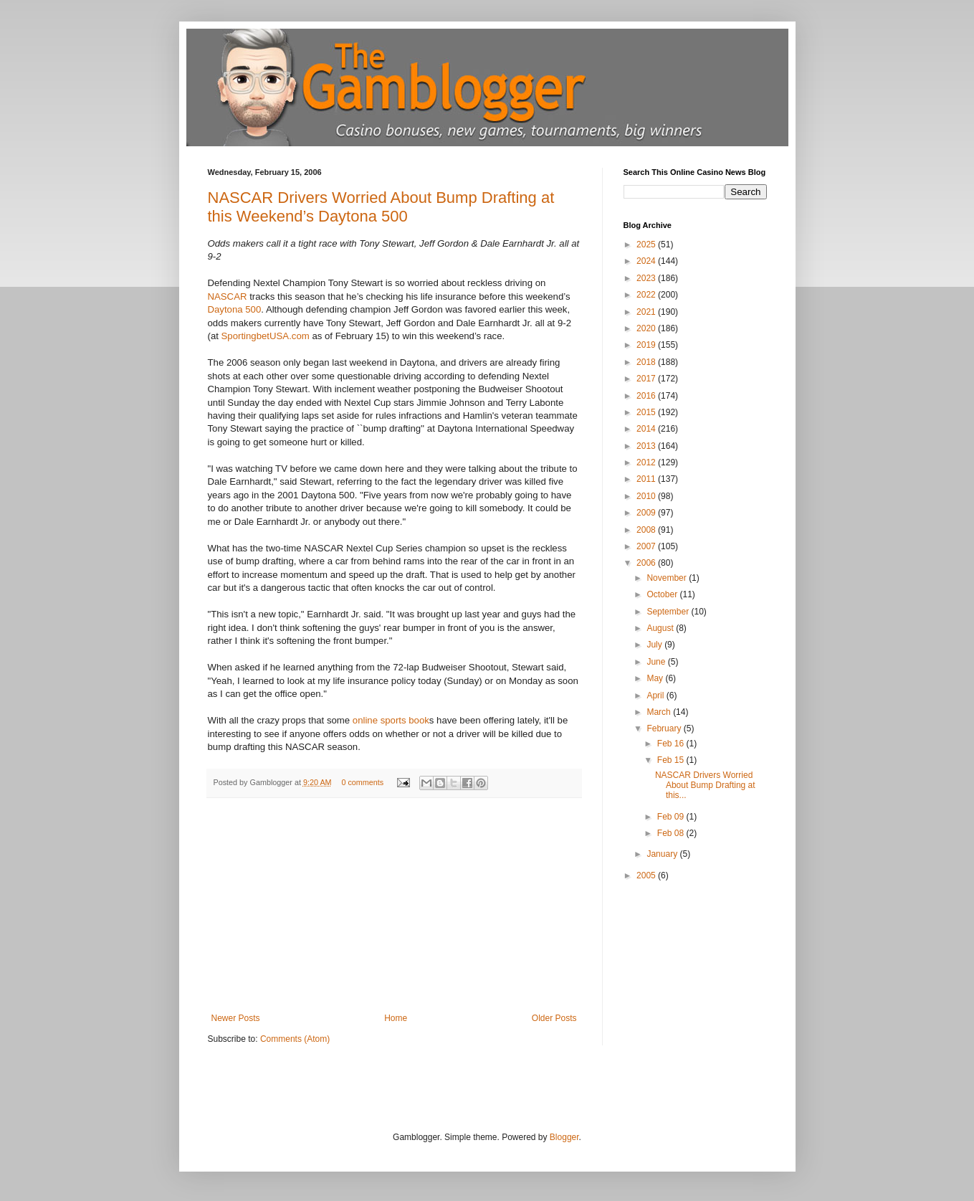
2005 (647, 875)
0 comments (362, 782)
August (661, 628)
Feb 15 (672, 760)
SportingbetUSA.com (265, 336)
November (667, 578)
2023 (647, 278)
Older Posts (554, 1018)
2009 (647, 513)
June (656, 662)
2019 (647, 345)
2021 (647, 312)
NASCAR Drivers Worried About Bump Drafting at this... (705, 785)
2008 (647, 530)
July (655, 645)
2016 (647, 396)
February (664, 728)
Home (395, 1018)
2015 (647, 412)
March (659, 712)
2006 (647, 563)
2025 (647, 244)
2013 (647, 446)
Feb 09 (672, 817)
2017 (647, 379)
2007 (647, 546)
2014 (647, 429)
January (662, 854)
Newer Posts (235, 1018)
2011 (647, 479)
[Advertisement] (394, 905)
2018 (647, 362)
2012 (647, 462)
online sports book (391, 720)
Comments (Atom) (295, 1039)
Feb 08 (672, 833)
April (656, 695)
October (662, 594)
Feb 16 (672, 744)
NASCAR (227, 296)
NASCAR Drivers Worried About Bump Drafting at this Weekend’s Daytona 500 (381, 207)
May (655, 678)
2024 (647, 261)
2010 (647, 496)
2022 (647, 295)
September (668, 612)
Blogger (564, 1137)
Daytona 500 (235, 309)
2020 (647, 328)
